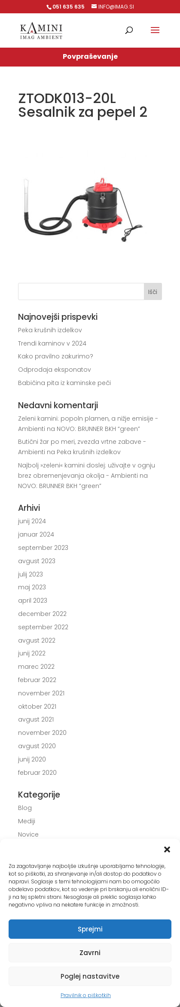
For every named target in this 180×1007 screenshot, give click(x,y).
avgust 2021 (36, 719)
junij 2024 (32, 521)
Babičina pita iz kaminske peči (64, 383)
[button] (167, 849)
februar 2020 (37, 772)
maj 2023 (32, 587)
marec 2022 (36, 666)
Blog (25, 808)
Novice (28, 834)
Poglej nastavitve (90, 976)
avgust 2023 (36, 561)
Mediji (26, 821)
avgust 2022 (36, 640)
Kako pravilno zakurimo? (55, 356)
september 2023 (43, 547)
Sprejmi (90, 929)
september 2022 (43, 627)
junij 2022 (32, 653)
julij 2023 (30, 574)
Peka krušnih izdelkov (50, 330)
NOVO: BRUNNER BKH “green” (98, 429)
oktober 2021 (37, 706)
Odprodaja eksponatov (54, 369)
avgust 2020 (37, 746)
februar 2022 (37, 680)
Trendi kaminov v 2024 (52, 343)
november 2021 (41, 693)
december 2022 (42, 614)
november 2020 (42, 732)
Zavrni (90, 952)
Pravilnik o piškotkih (86, 995)
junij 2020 (32, 759)
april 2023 (32, 600)
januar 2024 (36, 534)
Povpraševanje (90, 56)
